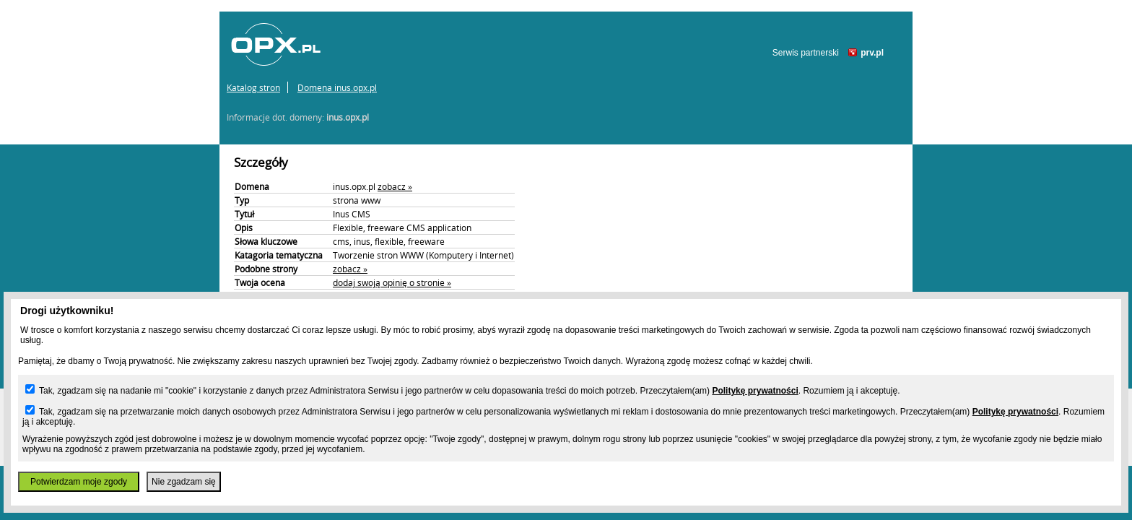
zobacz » (395, 186)
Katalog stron (253, 87)
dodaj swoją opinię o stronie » (392, 282)
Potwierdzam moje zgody (78, 482)
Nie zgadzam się (184, 482)
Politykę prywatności (755, 391)
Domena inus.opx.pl (337, 87)
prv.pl (872, 53)
